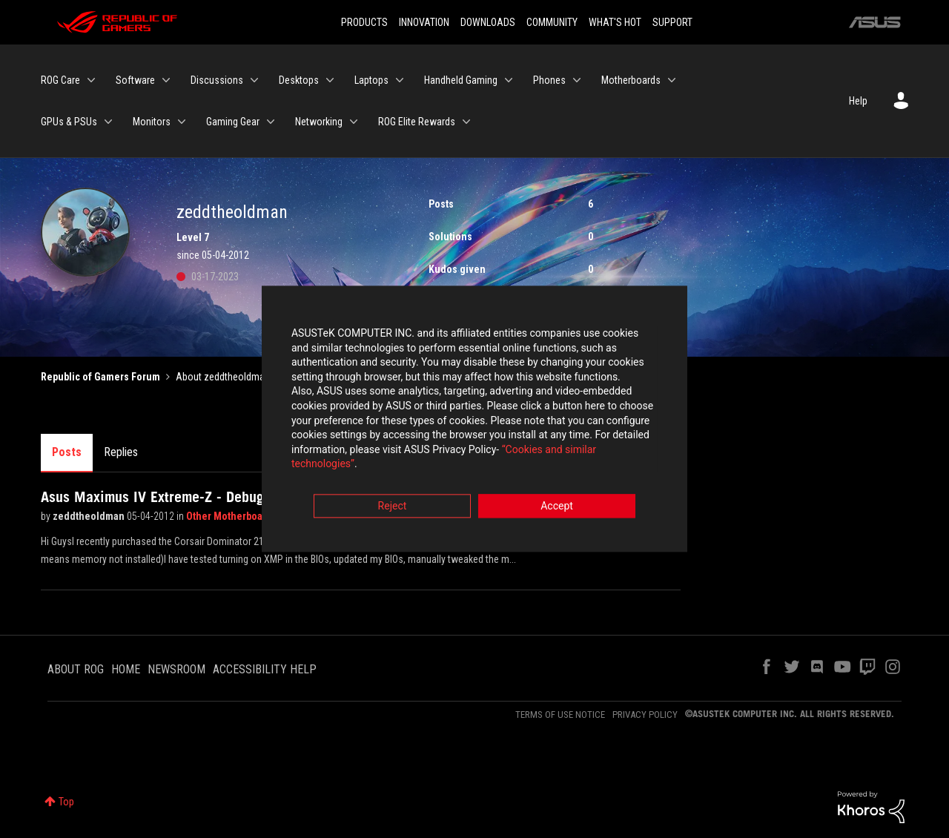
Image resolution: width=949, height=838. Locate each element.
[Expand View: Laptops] (399, 80)
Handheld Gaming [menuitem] (460, 80)
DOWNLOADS (487, 22)
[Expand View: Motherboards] (671, 80)
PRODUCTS (364, 22)
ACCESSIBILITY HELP (265, 669)
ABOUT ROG (75, 669)
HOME (125, 669)
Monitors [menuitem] (152, 122)
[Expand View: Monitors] (181, 121)
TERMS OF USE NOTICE (560, 714)
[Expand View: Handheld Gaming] (508, 80)
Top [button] (66, 802)
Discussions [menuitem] (217, 80)
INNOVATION (424, 22)
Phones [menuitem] (549, 80)
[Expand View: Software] (166, 80)
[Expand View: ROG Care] (91, 80)
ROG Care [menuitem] (60, 80)
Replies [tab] (121, 452)
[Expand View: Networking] (353, 121)
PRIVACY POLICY (645, 714)
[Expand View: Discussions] (254, 80)
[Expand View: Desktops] (330, 80)
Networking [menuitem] (319, 122)
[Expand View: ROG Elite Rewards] (466, 121)
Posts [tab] (67, 452)
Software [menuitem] (135, 80)
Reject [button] (392, 501)
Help (858, 101)
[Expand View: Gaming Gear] (270, 121)
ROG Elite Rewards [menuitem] (416, 122)
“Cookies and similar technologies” (377, 459)
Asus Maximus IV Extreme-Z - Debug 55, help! (183, 497)
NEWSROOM (176, 669)
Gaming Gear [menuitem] (232, 122)
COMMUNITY (552, 22)
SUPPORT (672, 22)
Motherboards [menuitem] (631, 80)
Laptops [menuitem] (371, 80)
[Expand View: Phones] (576, 80)
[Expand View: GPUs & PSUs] (108, 121)
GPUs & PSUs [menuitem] (69, 122)
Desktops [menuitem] (299, 80)
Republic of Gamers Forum (100, 377)
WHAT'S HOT (615, 22)
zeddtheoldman (90, 516)
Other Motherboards (233, 516)
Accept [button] (556, 501)
